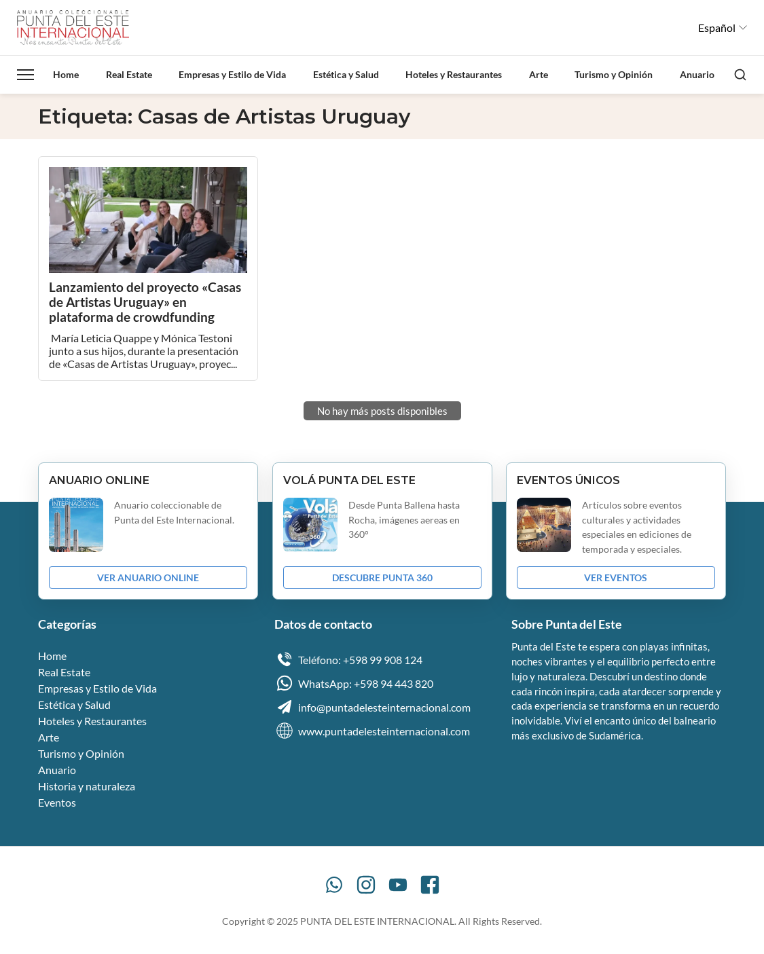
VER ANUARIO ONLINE (148, 577)
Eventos (57, 802)
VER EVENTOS (615, 577)
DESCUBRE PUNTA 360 (382, 577)
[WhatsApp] (334, 885)
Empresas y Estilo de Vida (232, 74)
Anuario (697, 74)
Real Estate (129, 74)
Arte (538, 74)
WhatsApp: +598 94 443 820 (353, 683)
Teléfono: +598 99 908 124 (348, 659)
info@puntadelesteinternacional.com (372, 707)
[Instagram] (366, 885)
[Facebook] (430, 885)
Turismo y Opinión (614, 74)
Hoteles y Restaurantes (453, 74)
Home (66, 74)
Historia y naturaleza (86, 785)
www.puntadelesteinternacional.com (372, 730)
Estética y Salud (346, 74)
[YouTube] (398, 885)
